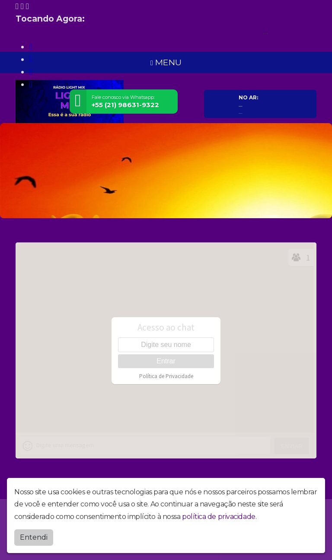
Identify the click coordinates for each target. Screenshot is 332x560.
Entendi (34, 537)
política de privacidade (218, 516)
